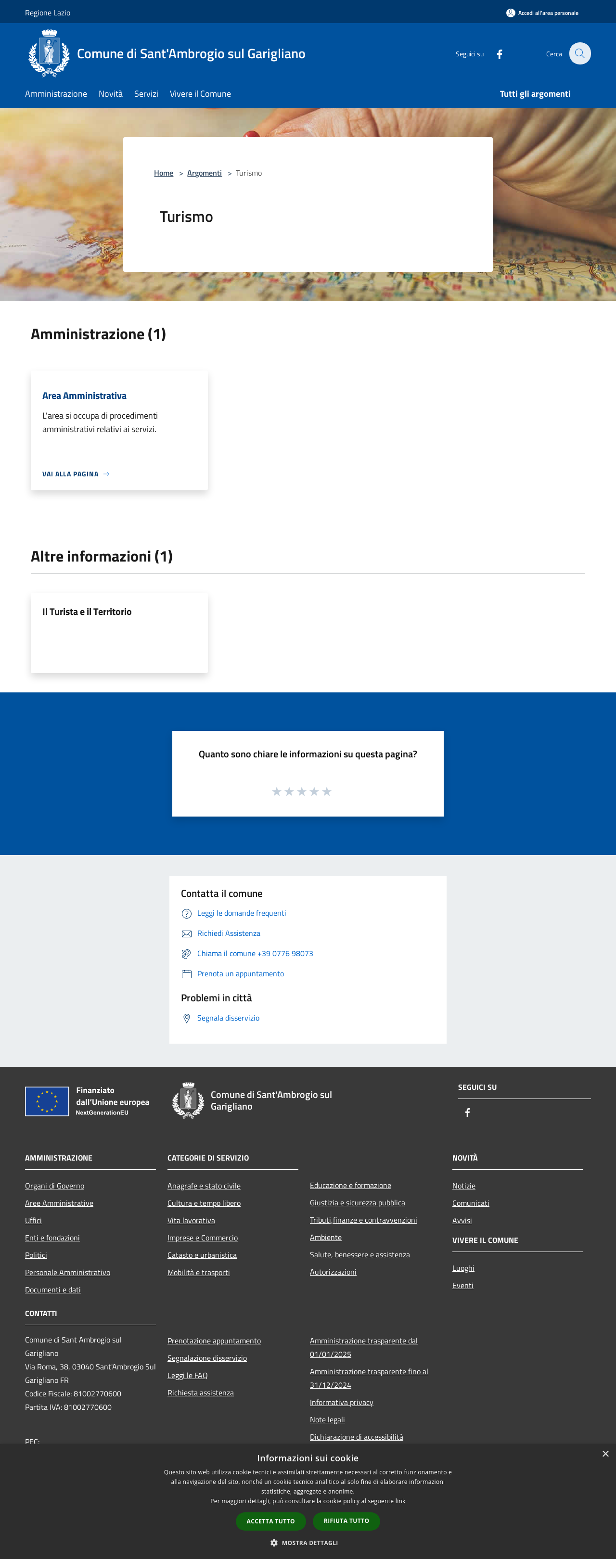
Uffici (33, 1220)
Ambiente (326, 1237)
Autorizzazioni (333, 1272)
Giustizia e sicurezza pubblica (357, 1202)
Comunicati (470, 1203)
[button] (308, 1542)
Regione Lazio (47, 12)
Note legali (327, 1419)
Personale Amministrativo (67, 1272)
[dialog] (308, 1501)
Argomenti (204, 173)
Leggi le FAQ (187, 1375)
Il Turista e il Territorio (87, 611)
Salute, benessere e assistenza (360, 1254)
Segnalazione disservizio (207, 1358)
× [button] (605, 1454)
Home (163, 173)
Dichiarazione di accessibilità (356, 1437)
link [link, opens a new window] (401, 1501)
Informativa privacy (341, 1402)
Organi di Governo (54, 1185)
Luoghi (463, 1268)
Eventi (463, 1285)
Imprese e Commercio (202, 1237)
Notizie (463, 1185)
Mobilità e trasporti (198, 1272)
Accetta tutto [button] (271, 1521)
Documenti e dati (53, 1289)
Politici (36, 1255)
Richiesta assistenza (200, 1392)
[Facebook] (493, 53)
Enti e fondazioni (52, 1237)
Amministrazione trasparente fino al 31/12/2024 (369, 1378)
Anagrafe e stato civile (204, 1185)
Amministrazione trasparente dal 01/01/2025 (364, 1347)
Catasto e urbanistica (202, 1255)
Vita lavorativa (191, 1220)
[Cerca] (579, 53)
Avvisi (462, 1220)
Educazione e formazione (350, 1185)
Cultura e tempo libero (204, 1203)
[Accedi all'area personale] (542, 12)
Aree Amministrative (59, 1203)
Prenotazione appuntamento (214, 1340)
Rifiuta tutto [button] (347, 1521)
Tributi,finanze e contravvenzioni (363, 1220)
